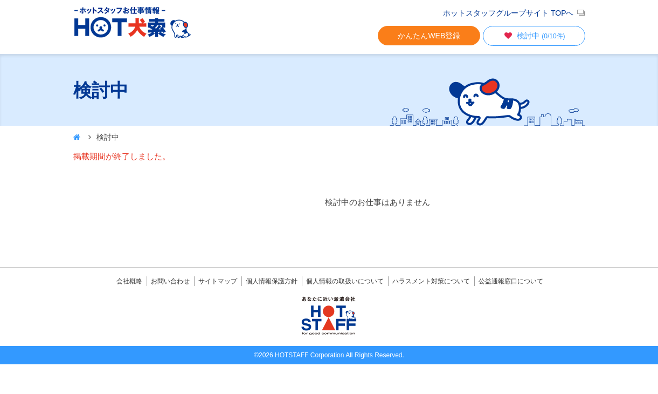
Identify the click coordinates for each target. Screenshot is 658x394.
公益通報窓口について (511, 281)
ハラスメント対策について (431, 281)
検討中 (533, 35)
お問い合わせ (170, 281)
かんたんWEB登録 (429, 35)
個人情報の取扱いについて (345, 281)
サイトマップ (217, 281)
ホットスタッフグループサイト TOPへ (508, 13)
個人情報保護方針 (271, 281)
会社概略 (129, 281)
